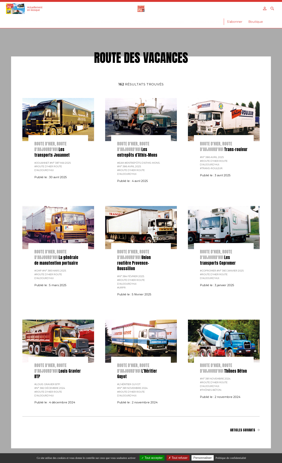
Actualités (64, 22)
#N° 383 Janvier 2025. (230, 270)
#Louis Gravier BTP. (47, 384)
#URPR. (121, 287)
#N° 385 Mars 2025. (54, 270)
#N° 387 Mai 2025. (60, 162)
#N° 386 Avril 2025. (129, 166)
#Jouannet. (42, 162)
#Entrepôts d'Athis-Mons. (142, 162)
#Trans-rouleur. (211, 168)
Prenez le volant (147, 22)
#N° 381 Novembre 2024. (132, 388)
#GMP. (38, 270)
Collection (86, 22)
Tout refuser (178, 457)
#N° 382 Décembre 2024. (50, 388)
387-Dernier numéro (35, 22)
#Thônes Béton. (211, 389)
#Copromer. (208, 270)
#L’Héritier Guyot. (129, 384)
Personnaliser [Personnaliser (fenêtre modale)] (202, 457)
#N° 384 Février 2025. (131, 276)
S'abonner (234, 22)
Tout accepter (152, 457)
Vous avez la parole (205, 22)
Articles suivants (245, 430)
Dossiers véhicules (114, 22)
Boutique (255, 22)
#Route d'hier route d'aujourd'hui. (48, 168)
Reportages (175, 22)
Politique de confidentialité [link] (231, 457)
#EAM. (121, 162)
